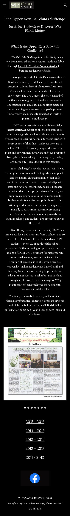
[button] (4, 5)
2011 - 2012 (35, 457)
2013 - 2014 (35, 439)
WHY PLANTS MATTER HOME (35, 497)
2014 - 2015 (35, 430)
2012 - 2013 (35, 448)
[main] (35, 24)
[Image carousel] (35, 368)
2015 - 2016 (35, 421)
